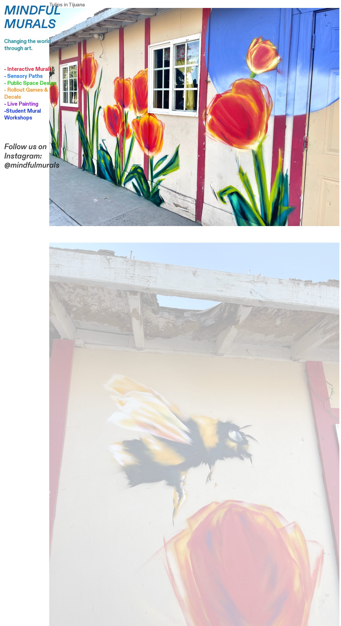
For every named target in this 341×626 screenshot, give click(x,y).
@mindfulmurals (32, 165)
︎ (325, 15)
